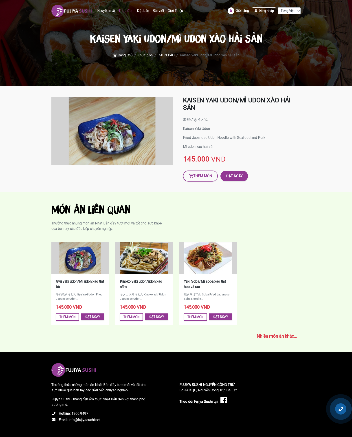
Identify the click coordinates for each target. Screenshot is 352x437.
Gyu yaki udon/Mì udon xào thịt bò (80, 284)
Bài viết (158, 11)
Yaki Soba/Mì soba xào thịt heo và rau (205, 284)
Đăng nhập (264, 11)
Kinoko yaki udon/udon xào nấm (141, 284)
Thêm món (200, 176)
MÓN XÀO (167, 55)
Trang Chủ (123, 55)
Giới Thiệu (175, 11)
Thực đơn (126, 11)
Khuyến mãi (106, 11)
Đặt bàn (143, 11)
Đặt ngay (234, 176)
